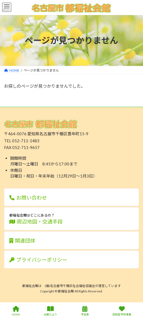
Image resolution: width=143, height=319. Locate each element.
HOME (16, 311)
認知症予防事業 (121, 311)
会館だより (50, 311)
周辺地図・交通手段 (71, 218)
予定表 (85, 311)
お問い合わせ (28, 197)
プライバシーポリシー (38, 260)
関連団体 (22, 241)
